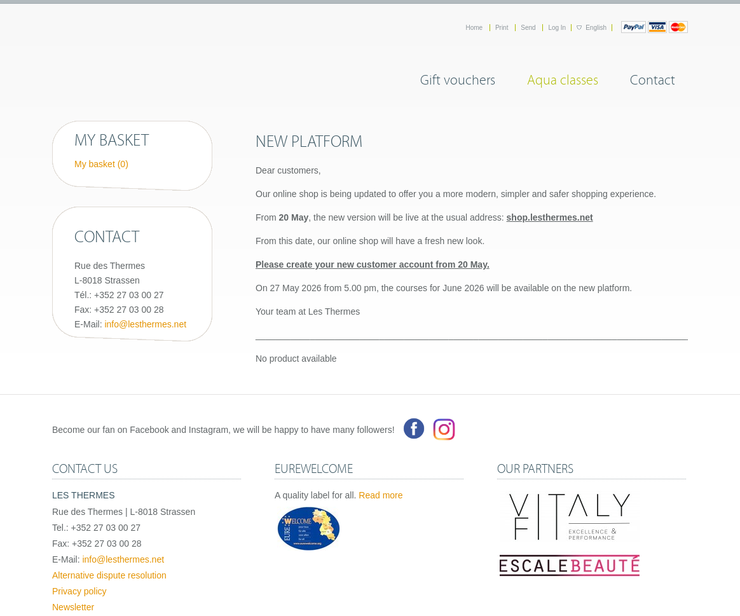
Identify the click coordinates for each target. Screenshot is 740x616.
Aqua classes (562, 78)
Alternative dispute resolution (109, 575)
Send (529, 27)
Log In (557, 27)
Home (474, 27)
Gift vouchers (457, 78)
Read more (380, 495)
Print (502, 27)
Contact (652, 78)
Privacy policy (79, 591)
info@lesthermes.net (145, 324)
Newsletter (73, 607)
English (596, 27)
